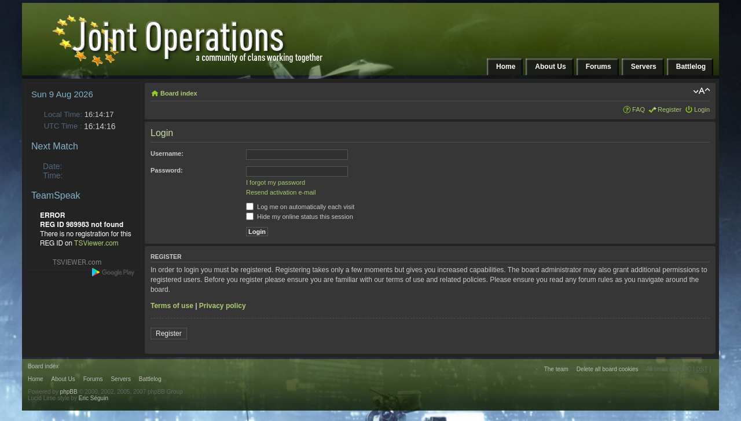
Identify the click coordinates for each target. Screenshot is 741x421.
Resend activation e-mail (281, 192)
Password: (167, 170)
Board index (178, 93)
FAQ (638, 109)
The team (556, 369)
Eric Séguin (93, 398)
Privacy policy (222, 306)
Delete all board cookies (608, 369)
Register (669, 109)
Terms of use (172, 306)
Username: (167, 153)
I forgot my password (275, 182)
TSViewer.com (96, 243)
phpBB (69, 392)
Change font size (701, 91)
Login (702, 109)
